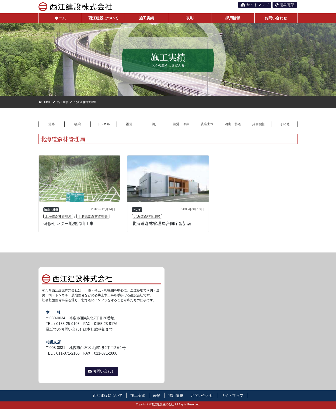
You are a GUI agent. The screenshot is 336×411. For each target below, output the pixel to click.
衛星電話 (284, 5)
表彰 (157, 397)
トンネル (103, 126)
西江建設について (108, 397)
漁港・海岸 (181, 126)
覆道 (129, 126)
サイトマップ (255, 5)
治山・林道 (233, 126)
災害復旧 (258, 126)
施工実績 (137, 397)
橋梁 (77, 126)
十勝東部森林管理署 (93, 218)
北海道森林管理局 (58, 218)
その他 (284, 126)
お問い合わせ (101, 373)
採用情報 (175, 397)
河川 (155, 126)
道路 (51, 126)
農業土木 (207, 126)
